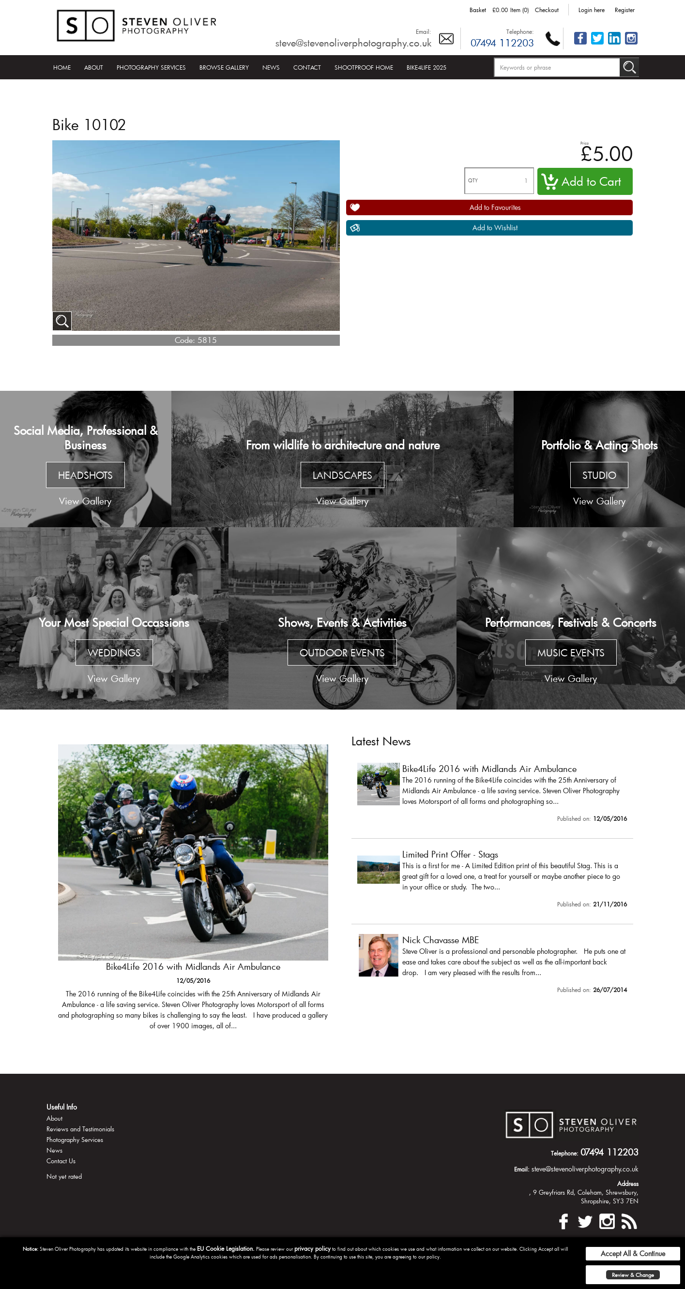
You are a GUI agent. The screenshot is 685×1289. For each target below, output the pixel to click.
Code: (185, 340)
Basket (478, 10)
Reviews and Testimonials (80, 1129)
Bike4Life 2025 (426, 67)
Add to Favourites (495, 207)
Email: (423, 31)
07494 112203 (502, 42)
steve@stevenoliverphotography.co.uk (353, 42)
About (93, 67)
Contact (307, 67)
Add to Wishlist (495, 227)
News (271, 67)
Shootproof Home (364, 67)
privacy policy (312, 1248)
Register (625, 10)
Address (628, 1183)
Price (584, 143)
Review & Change (633, 1274)
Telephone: (520, 31)
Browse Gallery (224, 67)
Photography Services (151, 67)
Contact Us (61, 1161)
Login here (591, 10)
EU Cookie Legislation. (226, 1248)
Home (62, 67)
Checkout (547, 10)
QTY (473, 181)
